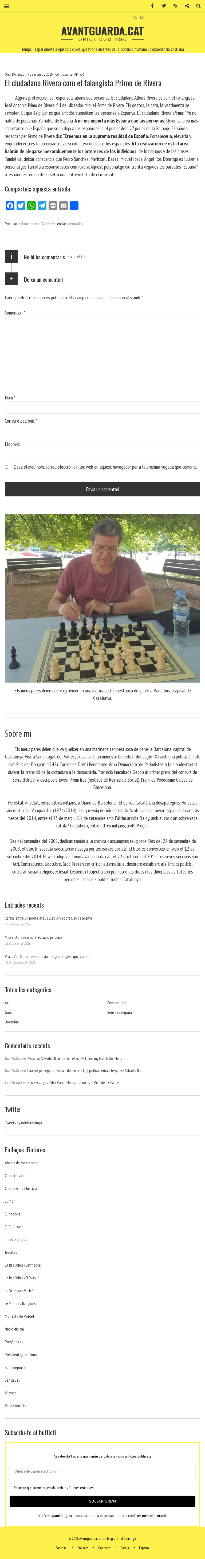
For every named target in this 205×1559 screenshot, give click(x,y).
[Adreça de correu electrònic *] (102, 1471)
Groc (8, 1012)
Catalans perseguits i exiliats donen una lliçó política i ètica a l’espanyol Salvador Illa (84, 1070)
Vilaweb (11, 1392)
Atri (7, 1002)
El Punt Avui (14, 1226)
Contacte (104, 1547)
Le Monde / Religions (20, 1303)
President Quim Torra (21, 1354)
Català (124, 1547)
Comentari (15, 312)
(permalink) (76, 223)
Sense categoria (119, 1012)
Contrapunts (63, 74)
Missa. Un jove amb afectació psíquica (33, 937)
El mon (10, 1201)
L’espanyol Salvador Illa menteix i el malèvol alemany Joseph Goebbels (74, 1058)
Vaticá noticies (16, 1405)
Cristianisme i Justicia (21, 1188)
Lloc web (13, 443)
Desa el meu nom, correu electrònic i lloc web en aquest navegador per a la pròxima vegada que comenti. (105, 466)
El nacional (13, 1214)
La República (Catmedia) (23, 1265)
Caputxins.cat (15, 1175)
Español (144, 1547)
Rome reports (15, 1367)
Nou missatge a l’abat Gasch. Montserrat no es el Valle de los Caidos (73, 1082)
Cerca (196, 6)
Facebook (150, 6)
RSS (173, 6)
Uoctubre (12, 1022)
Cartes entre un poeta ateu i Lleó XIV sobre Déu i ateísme (48, 918)
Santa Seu (12, 1380)
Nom (10, 397)
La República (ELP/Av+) (22, 1277)
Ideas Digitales (16, 1239)
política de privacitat (103, 1516)
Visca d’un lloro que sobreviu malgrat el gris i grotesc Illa (47, 956)
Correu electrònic (21, 420)
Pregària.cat (14, 1341)
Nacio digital (14, 1329)
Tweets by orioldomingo (23, 1122)
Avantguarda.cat (102, 31)
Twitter (162, 6)
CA (135, 17)
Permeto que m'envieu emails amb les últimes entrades (51, 1487)
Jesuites (11, 1252)
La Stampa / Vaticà (19, 1290)
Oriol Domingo (15, 74)
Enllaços (82, 1547)
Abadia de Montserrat (21, 1162)
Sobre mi (61, 1547)
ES (142, 17)
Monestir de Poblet (19, 1316)
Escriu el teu (77, 256)
